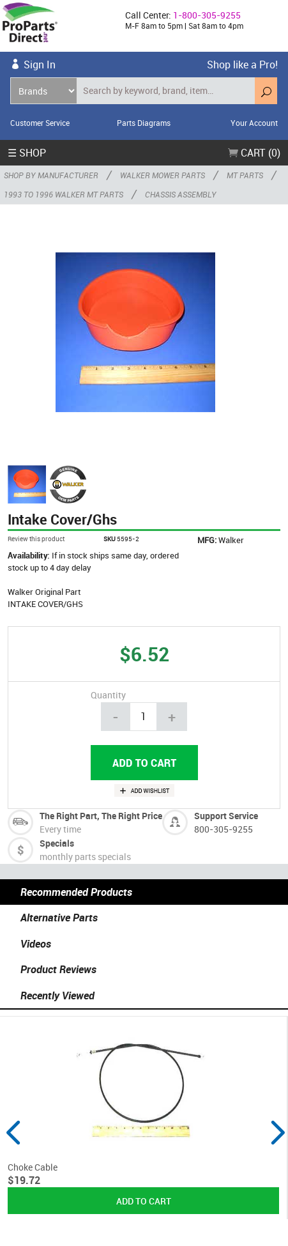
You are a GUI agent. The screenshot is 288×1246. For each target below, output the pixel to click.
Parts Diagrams (144, 123)
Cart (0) (254, 153)
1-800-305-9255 (207, 15)
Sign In (40, 65)
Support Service (226, 816)
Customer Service (40, 123)
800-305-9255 (223, 829)
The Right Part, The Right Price (101, 816)
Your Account (254, 123)
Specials (57, 843)
